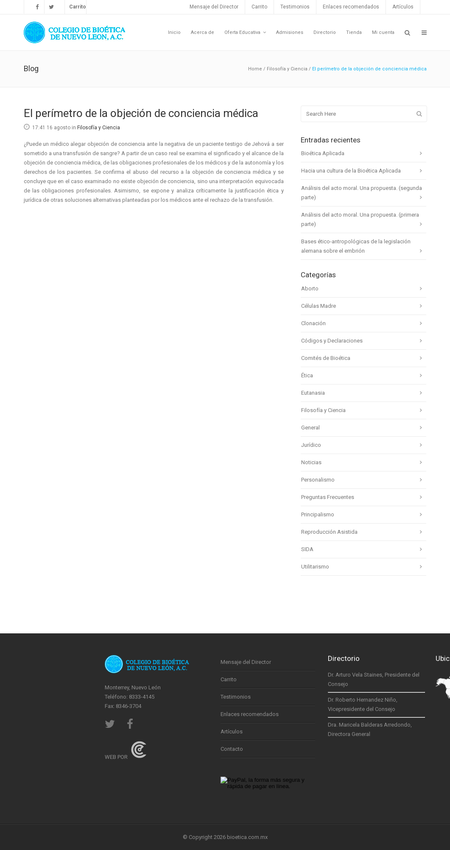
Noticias (311, 462)
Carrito (259, 7)
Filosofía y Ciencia (287, 69)
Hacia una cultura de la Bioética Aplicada (351, 170)
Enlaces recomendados (351, 7)
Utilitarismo (315, 566)
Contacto (232, 749)
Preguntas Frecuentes (327, 497)
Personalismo (318, 480)
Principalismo (317, 514)
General (310, 427)
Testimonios (295, 7)
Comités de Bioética (325, 358)
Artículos (403, 7)
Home (255, 69)
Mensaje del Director (214, 7)
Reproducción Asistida (329, 532)
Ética (307, 375)
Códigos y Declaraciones (332, 340)
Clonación (313, 323)
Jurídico (311, 445)
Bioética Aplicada (322, 153)
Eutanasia (313, 393)
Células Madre (318, 306)
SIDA (307, 549)
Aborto (310, 288)
